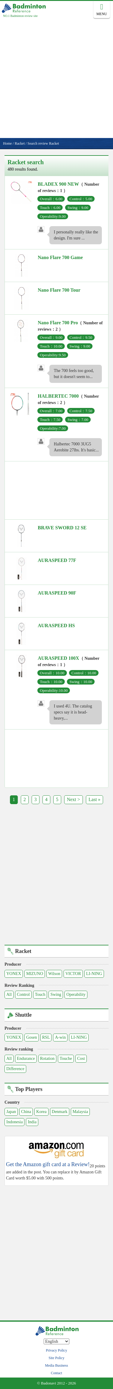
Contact (56, 1373)
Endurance (26, 1058)
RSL (46, 1037)
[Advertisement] (56, 78)
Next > (73, 799)
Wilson (54, 973)
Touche (66, 1058)
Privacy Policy (56, 1350)
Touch (40, 994)
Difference (15, 1069)
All (9, 994)
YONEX (13, 973)
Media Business (56, 1365)
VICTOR (73, 973)
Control (23, 994)
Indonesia (14, 1122)
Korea (41, 1111)
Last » (95, 799)
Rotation (47, 1058)
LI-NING (94, 973)
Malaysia (80, 1111)
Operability (76, 994)
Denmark (59, 1111)
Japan (11, 1111)
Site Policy (56, 1358)
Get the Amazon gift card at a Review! (47, 1164)
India (32, 1122)
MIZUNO (34, 973)
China (26, 1111)
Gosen (31, 1037)
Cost (81, 1058)
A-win (60, 1037)
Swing (55, 994)
